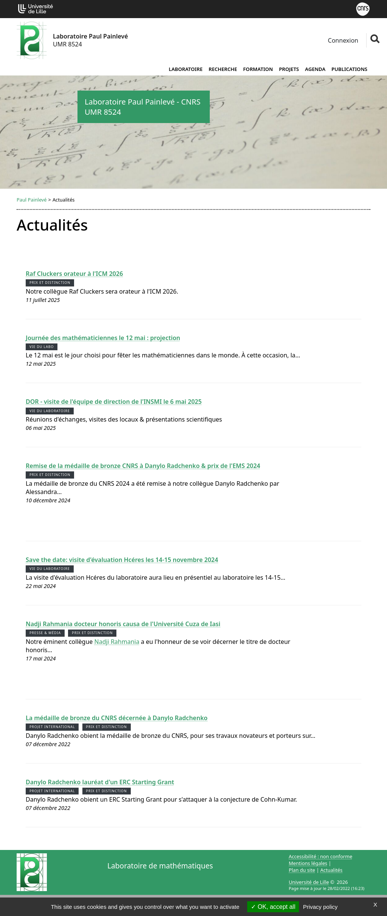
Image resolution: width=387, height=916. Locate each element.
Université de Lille (309, 882)
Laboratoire (186, 69)
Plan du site (302, 870)
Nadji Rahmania (116, 641)
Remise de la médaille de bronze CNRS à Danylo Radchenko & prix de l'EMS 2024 (143, 466)
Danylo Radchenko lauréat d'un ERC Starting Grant (100, 782)
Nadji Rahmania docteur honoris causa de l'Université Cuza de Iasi (123, 624)
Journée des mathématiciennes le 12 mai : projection (103, 338)
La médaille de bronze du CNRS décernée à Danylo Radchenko (116, 718)
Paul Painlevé (32, 199)
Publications (349, 69)
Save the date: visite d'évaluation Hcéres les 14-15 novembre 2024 (122, 560)
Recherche (223, 69)
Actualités (331, 870)
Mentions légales (308, 863)
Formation (258, 69)
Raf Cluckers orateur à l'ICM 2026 (74, 273)
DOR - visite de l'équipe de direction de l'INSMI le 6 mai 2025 (114, 401)
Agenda (315, 69)
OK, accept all (273, 907)
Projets (289, 69)
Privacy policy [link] (320, 907)
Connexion (342, 40)
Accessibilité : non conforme (320, 856)
